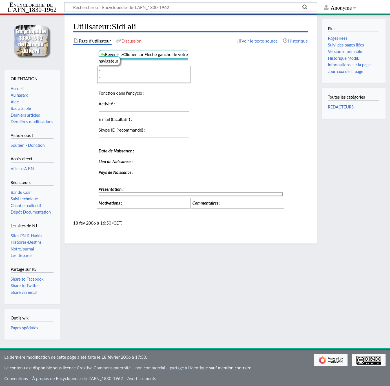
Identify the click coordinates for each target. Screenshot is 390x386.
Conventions (16, 378)
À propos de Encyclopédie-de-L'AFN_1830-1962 (77, 378)
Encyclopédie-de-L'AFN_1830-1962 (32, 7)
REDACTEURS (341, 107)
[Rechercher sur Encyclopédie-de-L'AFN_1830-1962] (191, 7)
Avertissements (141, 378)
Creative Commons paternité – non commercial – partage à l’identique (142, 367)
